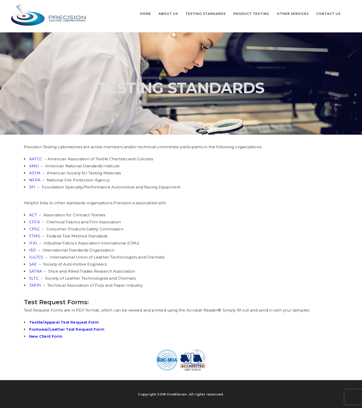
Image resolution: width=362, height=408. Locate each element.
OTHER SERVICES (293, 14)
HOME (145, 14)
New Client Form (45, 336)
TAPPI (35, 285)
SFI (32, 187)
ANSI (34, 166)
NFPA (35, 180)
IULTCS (36, 257)
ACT (33, 215)
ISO (33, 250)
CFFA (35, 222)
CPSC (35, 229)
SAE (33, 264)
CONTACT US (328, 14)
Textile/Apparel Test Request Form (64, 322)
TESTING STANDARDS (206, 14)
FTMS (35, 236)
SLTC (34, 278)
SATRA (36, 271)
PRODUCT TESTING (251, 14)
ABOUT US (168, 14)
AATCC (35, 159)
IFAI (33, 243)
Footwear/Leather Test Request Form (66, 329)
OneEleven (177, 394)
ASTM (35, 173)
